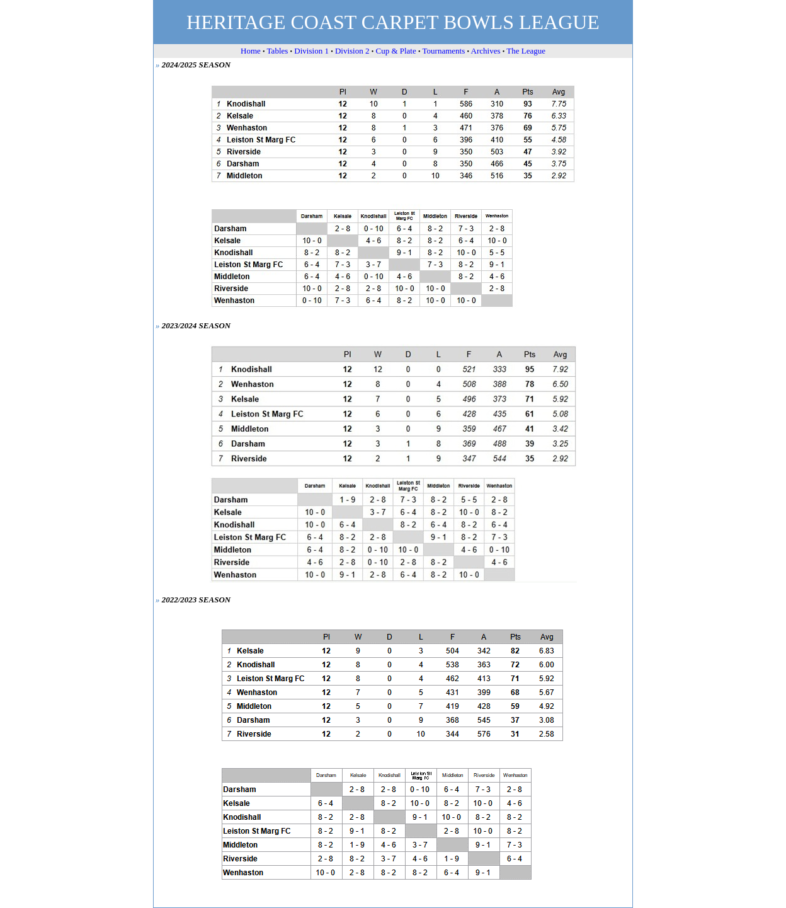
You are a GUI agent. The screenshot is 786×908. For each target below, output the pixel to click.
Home (251, 50)
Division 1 (311, 50)
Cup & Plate (395, 50)
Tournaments (444, 50)
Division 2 (352, 50)
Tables (277, 50)
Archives (486, 50)
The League (525, 50)
